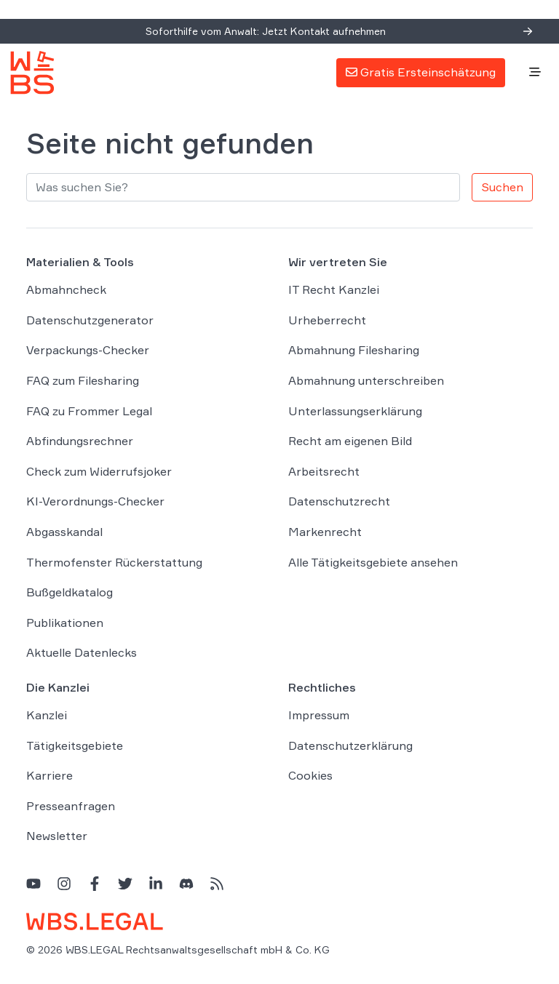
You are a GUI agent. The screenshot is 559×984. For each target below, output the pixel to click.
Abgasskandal (64, 531)
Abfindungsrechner (79, 440)
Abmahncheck (66, 289)
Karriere (49, 775)
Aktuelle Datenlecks (81, 652)
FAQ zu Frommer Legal (89, 411)
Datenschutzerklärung (350, 745)
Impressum (318, 715)
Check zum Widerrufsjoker (99, 471)
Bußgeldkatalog (69, 592)
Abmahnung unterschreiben (366, 380)
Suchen (502, 187)
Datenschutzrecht (339, 501)
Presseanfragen (70, 806)
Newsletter (56, 835)
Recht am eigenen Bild (350, 440)
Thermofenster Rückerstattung (114, 562)
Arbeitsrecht (324, 471)
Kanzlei (46, 715)
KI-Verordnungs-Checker (95, 501)
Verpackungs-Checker (87, 350)
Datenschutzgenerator (90, 320)
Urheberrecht (327, 320)
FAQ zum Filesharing (82, 380)
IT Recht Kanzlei (333, 289)
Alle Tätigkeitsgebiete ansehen (373, 562)
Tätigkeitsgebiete (74, 745)
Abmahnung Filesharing (353, 350)
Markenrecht (325, 531)
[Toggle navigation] (535, 72)
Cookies (310, 775)
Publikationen (64, 622)
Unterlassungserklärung (355, 411)
